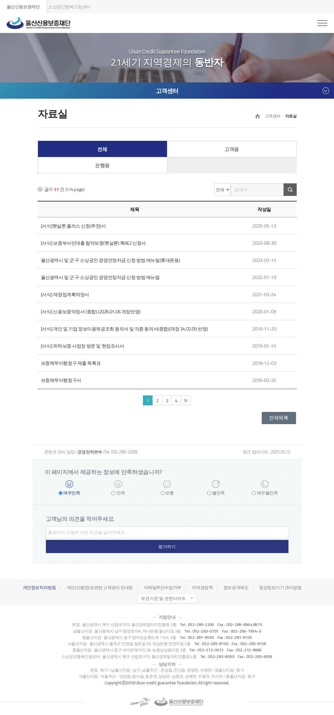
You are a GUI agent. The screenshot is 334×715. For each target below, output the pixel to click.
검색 (290, 189)
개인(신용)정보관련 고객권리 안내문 (100, 587)
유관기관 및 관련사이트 (163, 598)
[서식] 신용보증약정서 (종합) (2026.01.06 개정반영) (91, 311)
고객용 (231, 149)
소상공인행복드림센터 (69, 6)
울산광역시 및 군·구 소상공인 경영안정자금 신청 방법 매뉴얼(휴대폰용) (110, 260)
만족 (121, 493)
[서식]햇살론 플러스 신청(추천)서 (73, 225)
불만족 (218, 493)
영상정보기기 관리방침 (280, 587)
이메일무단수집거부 (162, 587)
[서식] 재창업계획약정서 (65, 294)
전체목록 (278, 417)
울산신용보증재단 (23, 6)
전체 (102, 149)
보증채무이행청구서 (61, 380)
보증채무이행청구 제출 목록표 (71, 362)
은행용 (102, 165)
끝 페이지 (186, 400)
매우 (71, 493)
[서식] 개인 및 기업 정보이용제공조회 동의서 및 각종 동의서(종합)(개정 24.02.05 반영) (124, 328)
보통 (169, 493)
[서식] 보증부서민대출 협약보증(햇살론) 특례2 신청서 (93, 242)
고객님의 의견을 (80, 518)
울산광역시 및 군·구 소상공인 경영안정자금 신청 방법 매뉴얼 (100, 277)
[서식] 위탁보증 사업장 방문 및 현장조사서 (82, 345)
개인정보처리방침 (39, 587)
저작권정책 (202, 587)
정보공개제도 (235, 587)
